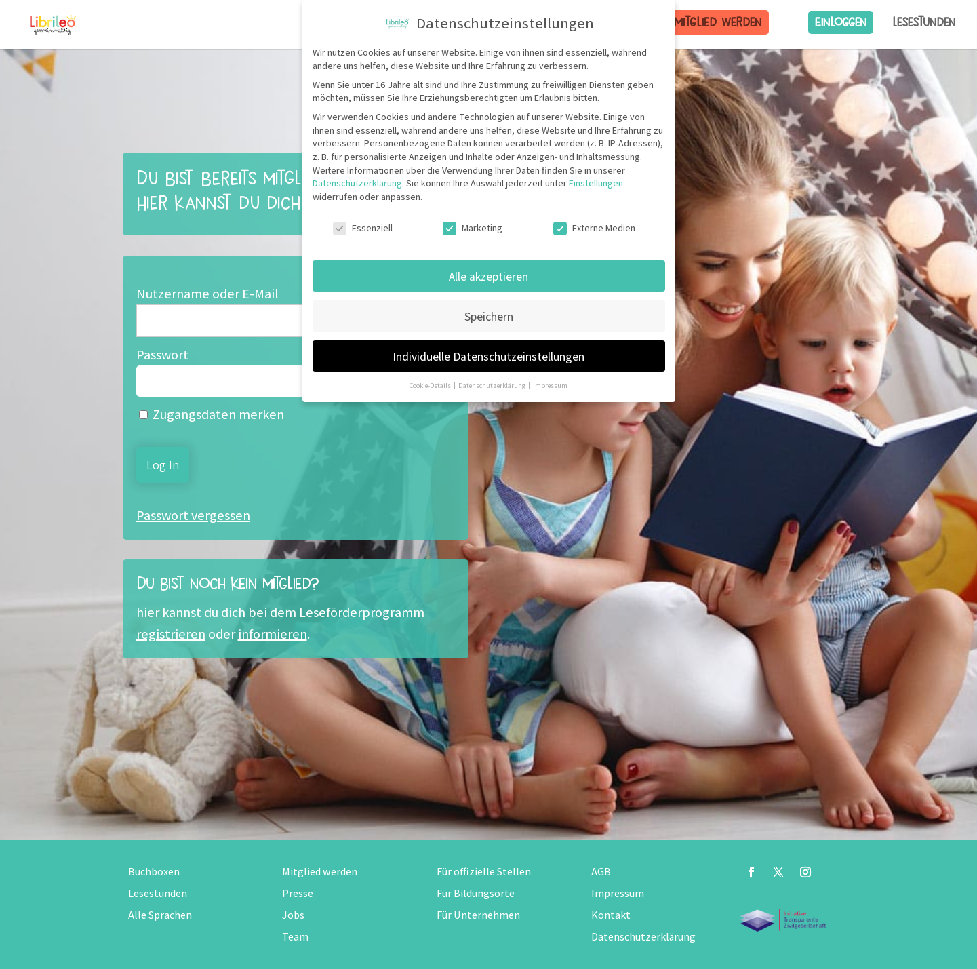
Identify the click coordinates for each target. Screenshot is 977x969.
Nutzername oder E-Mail (207, 293)
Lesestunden (924, 22)
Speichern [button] (488, 316)
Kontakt (611, 915)
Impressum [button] (550, 385)
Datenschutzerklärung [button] (492, 385)
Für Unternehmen (478, 915)
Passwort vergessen (193, 515)
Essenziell (363, 228)
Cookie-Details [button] (431, 385)
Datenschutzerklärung (643, 937)
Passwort (162, 354)
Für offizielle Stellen (484, 872)
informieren (272, 634)
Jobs (293, 915)
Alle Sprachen (160, 915)
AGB (601, 872)
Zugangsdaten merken (211, 414)
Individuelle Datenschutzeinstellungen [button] (488, 356)
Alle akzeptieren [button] (488, 276)
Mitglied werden (717, 22)
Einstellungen (596, 183)
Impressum (617, 893)
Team (295, 937)
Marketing (472, 228)
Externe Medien (594, 228)
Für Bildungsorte (476, 893)
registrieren (170, 634)
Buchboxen (154, 872)
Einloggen (840, 22)
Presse (297, 893)
